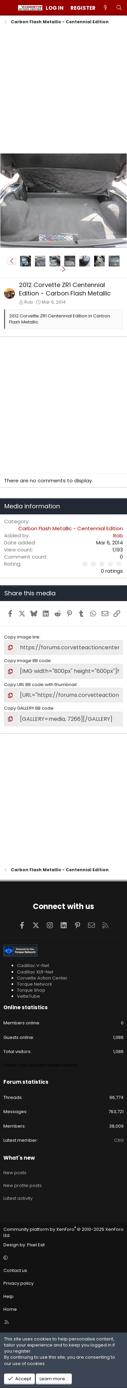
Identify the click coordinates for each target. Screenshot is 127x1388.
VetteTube (28, 996)
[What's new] (105, 8)
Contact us (15, 1270)
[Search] (119, 8)
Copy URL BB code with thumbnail (40, 684)
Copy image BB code (27, 660)
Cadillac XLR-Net (35, 972)
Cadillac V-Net (33, 965)
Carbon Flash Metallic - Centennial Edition (70, 528)
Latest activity (18, 1198)
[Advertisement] (63, 90)
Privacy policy (18, 1283)
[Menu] (8, 8)
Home (10, 1309)
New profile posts (22, 1185)
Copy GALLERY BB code (29, 708)
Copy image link (22, 637)
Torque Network (34, 984)
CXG (119, 1140)
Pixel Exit (36, 1245)
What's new (19, 1157)
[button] (11, 261)
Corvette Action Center (42, 978)
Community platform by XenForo (63, 1232)
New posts (14, 1172)
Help (8, 1296)
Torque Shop (31, 990)
